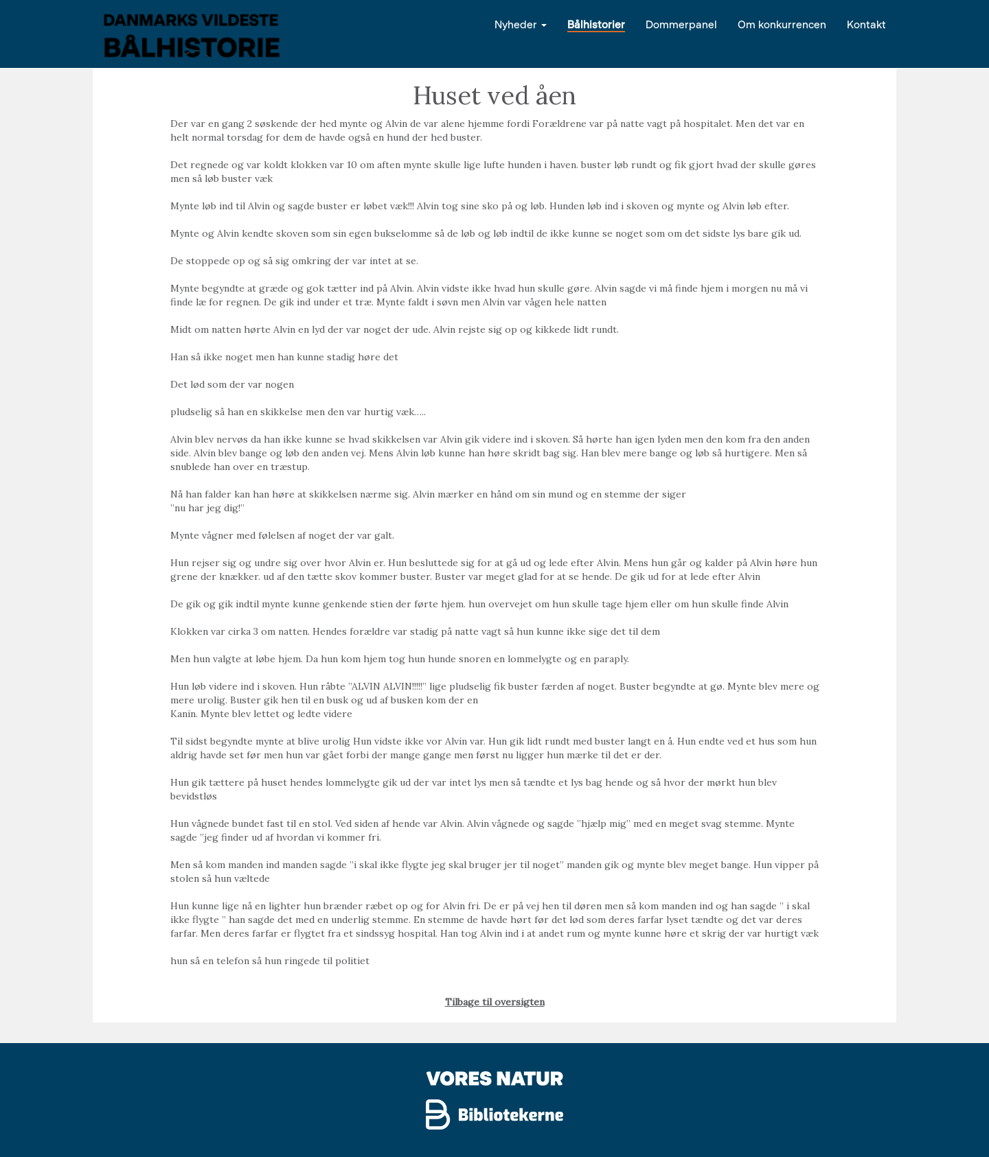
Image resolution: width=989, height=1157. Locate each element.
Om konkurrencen (782, 23)
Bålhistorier (596, 23)
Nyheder (520, 23)
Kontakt (866, 23)
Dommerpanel (681, 23)
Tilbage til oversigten (495, 1002)
